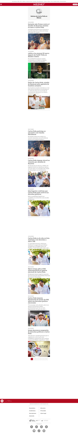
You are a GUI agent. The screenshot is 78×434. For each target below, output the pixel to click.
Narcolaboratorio (40, 1)
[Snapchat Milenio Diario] (44, 430)
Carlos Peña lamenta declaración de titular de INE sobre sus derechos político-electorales (38, 300)
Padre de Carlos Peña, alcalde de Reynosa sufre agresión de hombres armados (38, 84)
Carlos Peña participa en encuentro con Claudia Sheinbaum (37, 132)
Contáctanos (32, 410)
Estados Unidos (56, 1)
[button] (1, 4)
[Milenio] (39, 4)
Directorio (43, 408)
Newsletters (32, 408)
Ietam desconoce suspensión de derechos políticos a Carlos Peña (38, 331)
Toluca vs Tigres (47, 1)
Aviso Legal (43, 413)
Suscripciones (32, 413)
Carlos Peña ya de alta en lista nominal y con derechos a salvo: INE (38, 239)
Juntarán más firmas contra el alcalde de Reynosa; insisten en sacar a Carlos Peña (38, 25)
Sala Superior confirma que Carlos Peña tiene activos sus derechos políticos (38, 192)
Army (52, 1)
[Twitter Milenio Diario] (36, 426)
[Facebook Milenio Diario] (31, 426)
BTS (21, 1)
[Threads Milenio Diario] (46, 426)
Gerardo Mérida (63, 1)
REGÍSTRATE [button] (75, 4)
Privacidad (43, 410)
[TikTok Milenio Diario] (39, 430)
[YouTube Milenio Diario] (34, 430)
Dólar (18, 1)
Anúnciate (31, 416)
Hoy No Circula (29, 1)
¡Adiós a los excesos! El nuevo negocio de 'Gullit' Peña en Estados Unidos (38, 55)
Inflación (24, 1)
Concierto (34, 1)
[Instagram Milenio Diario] (41, 426)
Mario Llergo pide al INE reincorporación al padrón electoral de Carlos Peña (37, 270)
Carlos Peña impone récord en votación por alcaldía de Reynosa (39, 162)
